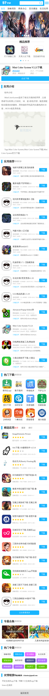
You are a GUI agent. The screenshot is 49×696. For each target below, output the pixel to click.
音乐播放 (33, 8)
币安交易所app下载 (9, 681)
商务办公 (22, 8)
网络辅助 (16, 71)
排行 (30, 428)
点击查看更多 (24, 613)
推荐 (16, 428)
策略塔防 (11, 8)
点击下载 (25, 78)
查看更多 (18, 161)
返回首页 (24, 693)
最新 (23, 428)
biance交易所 (7, 685)
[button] (20, 60)
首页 (3, 8)
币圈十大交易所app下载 (28, 681)
